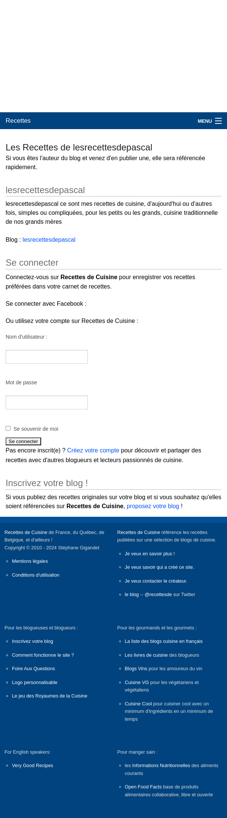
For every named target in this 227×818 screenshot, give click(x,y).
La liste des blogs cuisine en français (164, 641)
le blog (132, 594)
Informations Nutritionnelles (161, 765)
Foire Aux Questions (33, 668)
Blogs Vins (136, 668)
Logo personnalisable (35, 682)
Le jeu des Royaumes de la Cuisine (49, 696)
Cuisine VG (137, 682)
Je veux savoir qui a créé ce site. (159, 567)
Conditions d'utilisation (35, 575)
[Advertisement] (113, 56)
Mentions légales (30, 561)
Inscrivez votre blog (32, 641)
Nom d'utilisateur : (26, 337)
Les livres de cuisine (146, 655)
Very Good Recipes (32, 765)
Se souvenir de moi (35, 429)
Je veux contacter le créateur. (156, 581)
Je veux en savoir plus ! (150, 553)
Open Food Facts (143, 787)
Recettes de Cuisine (25, 532)
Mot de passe (21, 382)
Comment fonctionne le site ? (43, 655)
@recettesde (158, 594)
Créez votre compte (93, 450)
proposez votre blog (153, 506)
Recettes (18, 120)
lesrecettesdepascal (48, 239)
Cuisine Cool (138, 703)
